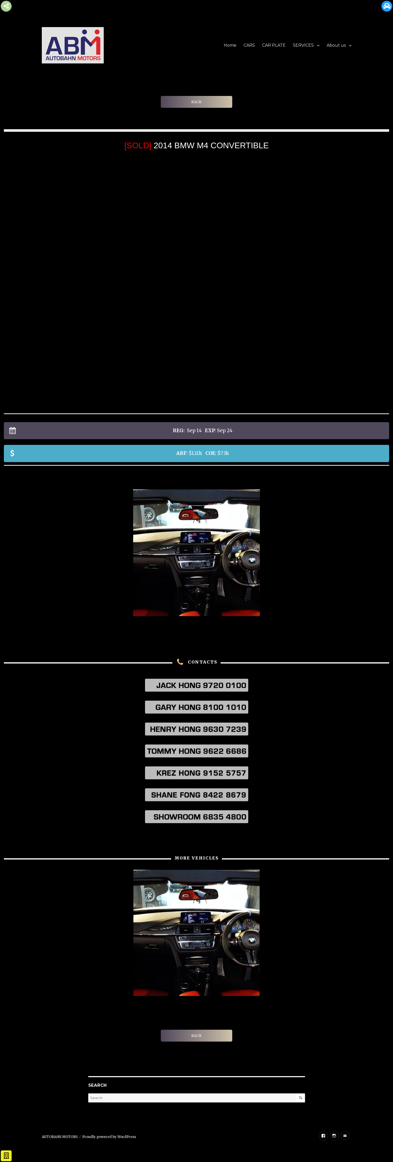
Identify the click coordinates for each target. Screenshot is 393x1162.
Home (230, 45)
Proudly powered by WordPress (109, 1137)
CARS (249, 45)
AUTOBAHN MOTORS (60, 1137)
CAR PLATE (274, 45)
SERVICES (303, 45)
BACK (196, 102)
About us (336, 45)
